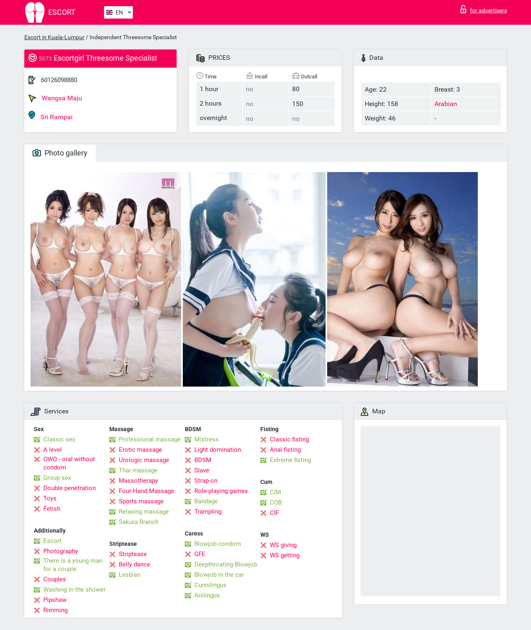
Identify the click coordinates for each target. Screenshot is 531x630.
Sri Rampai (50, 116)
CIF (274, 513)
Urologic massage (144, 460)
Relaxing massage (144, 511)
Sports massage (141, 501)
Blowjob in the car (219, 574)
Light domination (217, 449)
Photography (60, 551)
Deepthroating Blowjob (225, 564)
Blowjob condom (217, 543)
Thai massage (138, 470)
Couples (54, 579)
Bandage (206, 501)
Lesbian (129, 574)
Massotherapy (138, 480)
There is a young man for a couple (72, 565)
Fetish (51, 508)
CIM (275, 492)
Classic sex (59, 439)
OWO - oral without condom (69, 463)
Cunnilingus (210, 585)
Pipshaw (54, 600)
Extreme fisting (290, 460)
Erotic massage (140, 449)
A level (52, 449)
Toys (50, 498)
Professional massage (150, 439)
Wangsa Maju (55, 98)
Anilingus (207, 595)
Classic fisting (289, 439)
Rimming (55, 610)
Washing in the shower (74, 589)
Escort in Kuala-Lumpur (54, 37)
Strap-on (205, 480)
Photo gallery (60, 153)
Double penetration (69, 488)
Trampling (208, 511)
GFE (199, 554)
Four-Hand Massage (146, 491)
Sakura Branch (138, 522)
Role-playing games (221, 491)
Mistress (206, 439)
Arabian (445, 104)
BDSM (202, 460)
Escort (52, 541)
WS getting (285, 555)
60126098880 (59, 80)
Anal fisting (285, 449)
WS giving (283, 545)
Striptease (133, 554)
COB (276, 502)
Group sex (57, 477)
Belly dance (134, 564)
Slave (201, 470)
